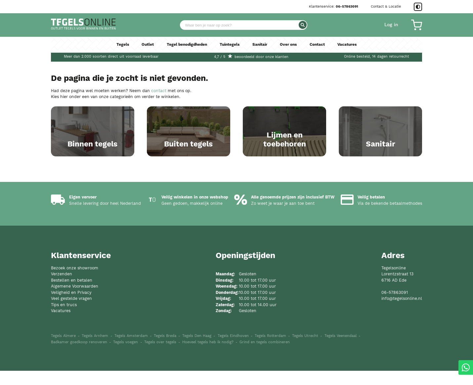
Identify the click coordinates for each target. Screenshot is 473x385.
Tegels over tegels (160, 356)
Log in (391, 26)
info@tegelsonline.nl (401, 312)
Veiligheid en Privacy (71, 306)
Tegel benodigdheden (185, 46)
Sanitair (261, 46)
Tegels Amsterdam (131, 350)
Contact (320, 46)
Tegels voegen (125, 356)
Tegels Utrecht (305, 350)
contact (158, 90)
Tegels (118, 46)
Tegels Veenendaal (340, 350)
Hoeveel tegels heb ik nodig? (208, 356)
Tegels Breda (165, 350)
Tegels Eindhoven (233, 350)
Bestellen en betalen (71, 294)
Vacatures (351, 46)
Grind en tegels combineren (264, 356)
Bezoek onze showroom (74, 282)
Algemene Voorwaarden (74, 300)
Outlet (144, 46)
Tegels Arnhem (95, 350)
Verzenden (61, 288)
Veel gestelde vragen (71, 312)
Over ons (291, 46)
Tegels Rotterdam (270, 350)
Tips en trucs (64, 318)
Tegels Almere (63, 350)
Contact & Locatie (386, 6)
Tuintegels (229, 46)
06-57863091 (347, 6)
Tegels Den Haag (196, 350)
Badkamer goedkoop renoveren (79, 356)
